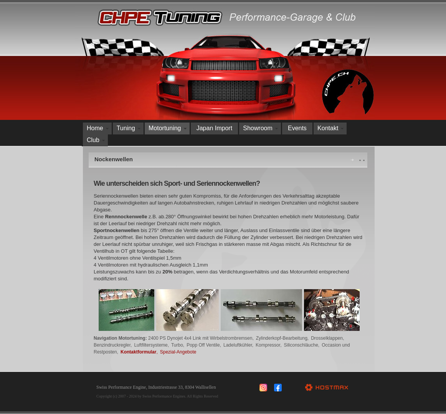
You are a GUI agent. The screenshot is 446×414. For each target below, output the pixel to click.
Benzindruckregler (112, 345)
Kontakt (327, 128)
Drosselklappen (327, 338)
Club (93, 140)
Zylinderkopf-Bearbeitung (281, 338)
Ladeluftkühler (237, 345)
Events (297, 128)
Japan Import (214, 128)
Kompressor (268, 345)
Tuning (126, 128)
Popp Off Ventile (203, 345)
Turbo (177, 345)
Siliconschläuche (301, 345)
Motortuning (165, 128)
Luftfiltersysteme (150, 345)
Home (95, 128)
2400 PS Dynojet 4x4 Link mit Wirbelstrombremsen (200, 338)
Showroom (257, 128)
